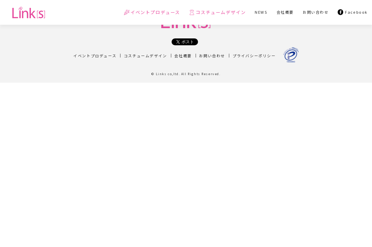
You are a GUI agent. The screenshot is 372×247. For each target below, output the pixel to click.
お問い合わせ (212, 55)
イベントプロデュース (94, 55)
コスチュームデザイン (145, 55)
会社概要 (182, 55)
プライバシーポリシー (254, 55)
